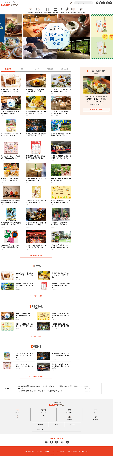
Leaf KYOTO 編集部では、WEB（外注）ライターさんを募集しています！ (40, 392)
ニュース (36, 69)
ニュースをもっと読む (36, 296)
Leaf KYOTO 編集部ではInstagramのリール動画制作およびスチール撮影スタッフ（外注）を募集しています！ (51, 387)
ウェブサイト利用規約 (58, 452)
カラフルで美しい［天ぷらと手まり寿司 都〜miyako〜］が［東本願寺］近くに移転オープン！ (96, 99)
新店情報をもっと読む (96, 110)
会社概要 (39, 452)
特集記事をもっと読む (36, 337)
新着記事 (8, 69)
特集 (22, 69)
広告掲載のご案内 (29, 452)
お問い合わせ (84, 452)
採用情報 (47, 452)
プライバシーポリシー (72, 452)
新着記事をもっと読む (36, 256)
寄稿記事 (50, 69)
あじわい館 (64, 69)
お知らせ (20, 389)
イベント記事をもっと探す (36, 377)
